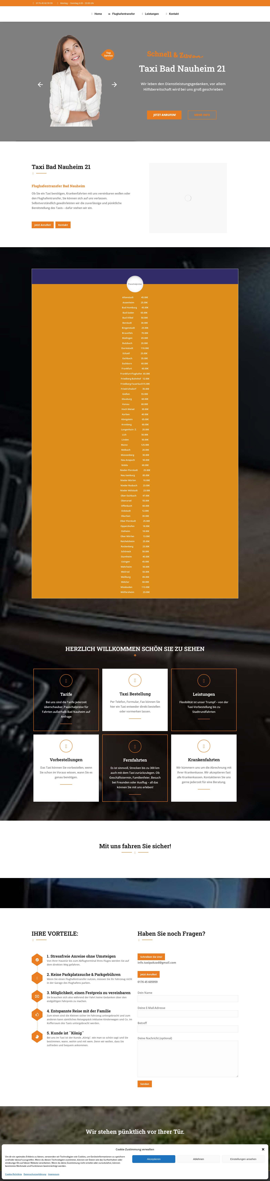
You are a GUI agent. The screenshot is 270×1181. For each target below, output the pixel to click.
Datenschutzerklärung (35, 1174)
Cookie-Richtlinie (13, 1174)
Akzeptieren (153, 1159)
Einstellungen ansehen (243, 1159)
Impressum (53, 1174)
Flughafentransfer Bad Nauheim (58, 186)
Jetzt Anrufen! (164, 118)
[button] (263, 1149)
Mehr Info (202, 118)
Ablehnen (198, 1159)
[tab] (58, 185)
